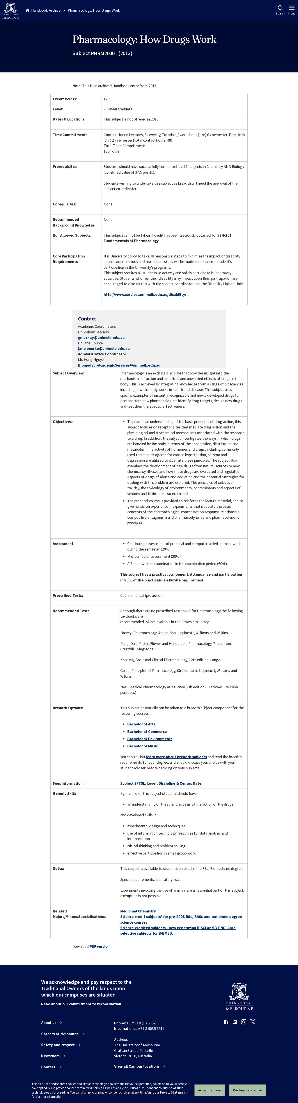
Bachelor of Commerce (147, 731)
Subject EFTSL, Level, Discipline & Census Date (160, 783)
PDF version (100, 946)
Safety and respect (58, 1044)
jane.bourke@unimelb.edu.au (104, 349)
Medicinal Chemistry (138, 911)
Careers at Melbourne (60, 1033)
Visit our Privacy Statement (167, 1092)
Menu (291, 10)
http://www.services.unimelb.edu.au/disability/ (145, 294)
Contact (48, 1067)
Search (280, 10)
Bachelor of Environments (149, 738)
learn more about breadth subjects (176, 756)
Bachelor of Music (142, 746)
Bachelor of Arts (141, 724)
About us (48, 1022)
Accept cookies (210, 1090)
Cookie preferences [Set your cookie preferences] (248, 1090)
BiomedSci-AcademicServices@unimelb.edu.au (119, 365)
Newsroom (50, 1055)
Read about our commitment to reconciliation (81, 1004)
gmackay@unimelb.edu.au (101, 338)
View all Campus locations (137, 1066)
